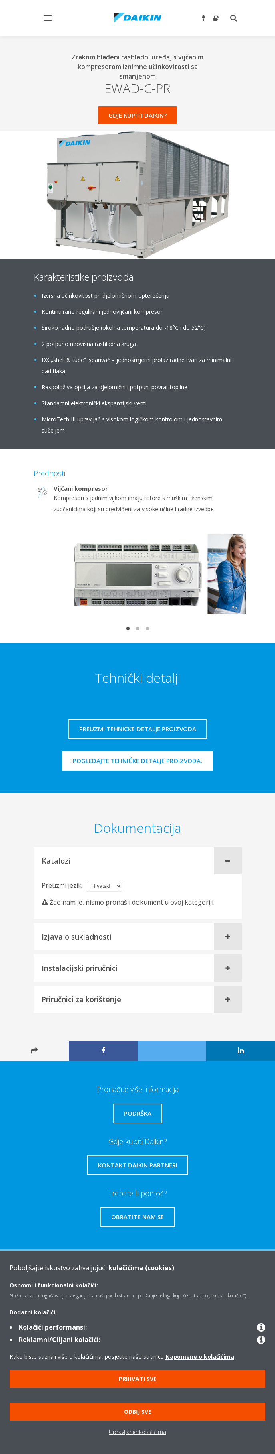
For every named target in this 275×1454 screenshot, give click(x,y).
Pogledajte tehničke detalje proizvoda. (137, 760)
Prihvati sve (138, 1379)
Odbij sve (137, 1411)
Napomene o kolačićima (199, 1356)
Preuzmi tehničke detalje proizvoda (137, 729)
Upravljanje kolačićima (137, 1432)
